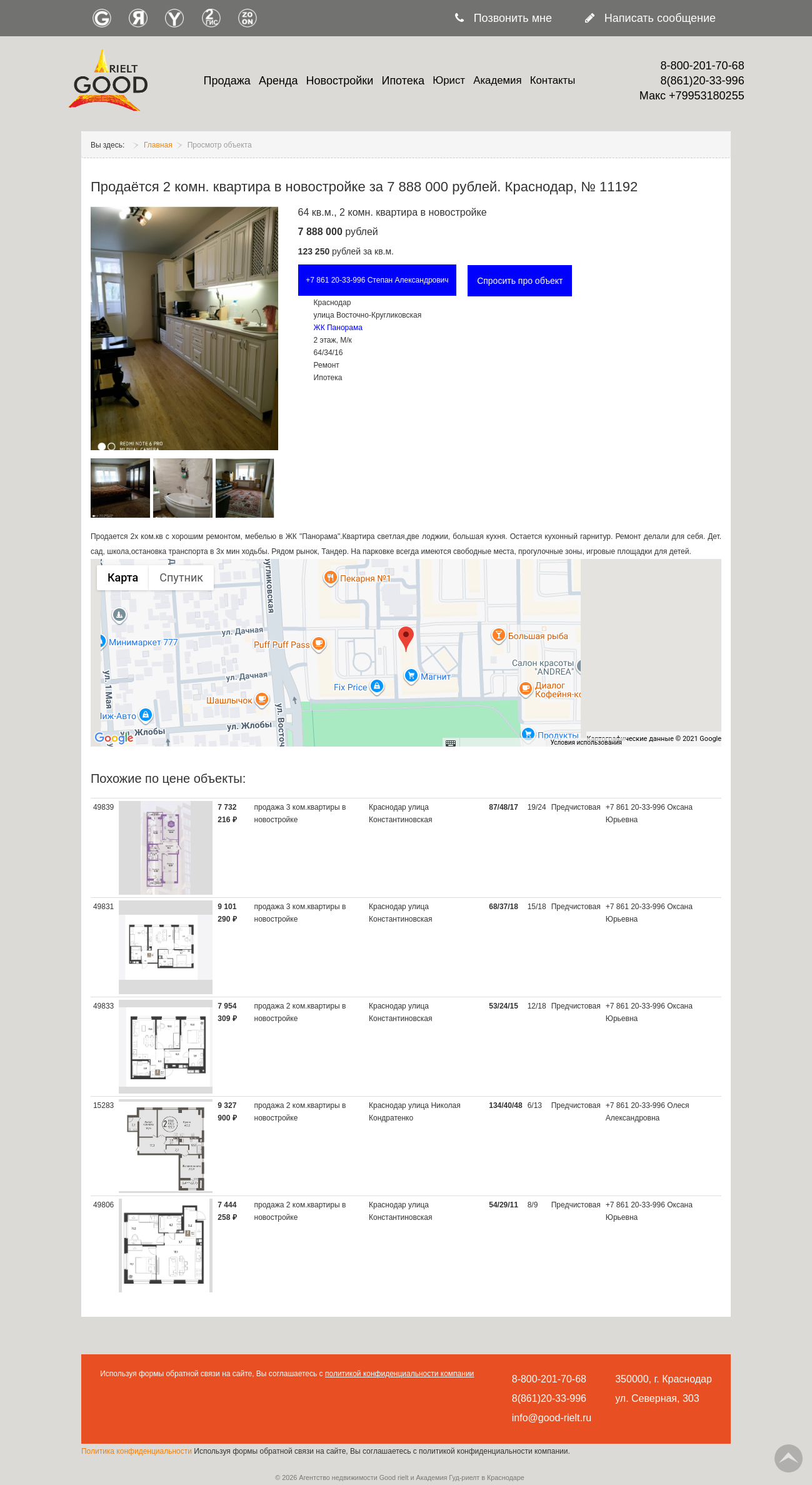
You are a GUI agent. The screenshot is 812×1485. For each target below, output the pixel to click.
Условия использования (586, 742)
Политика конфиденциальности (137, 1451)
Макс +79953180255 (691, 95)
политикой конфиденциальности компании (399, 1373)
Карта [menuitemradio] (123, 577)
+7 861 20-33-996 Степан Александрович (377, 280)
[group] (406, 653)
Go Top (788, 1458)
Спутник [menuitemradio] (181, 577)
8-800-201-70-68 (702, 65)
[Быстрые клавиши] (451, 742)
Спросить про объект (520, 281)
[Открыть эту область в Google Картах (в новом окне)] (114, 738)
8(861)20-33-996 (702, 80)
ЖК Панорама (338, 327)
